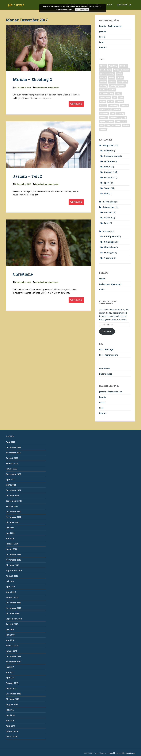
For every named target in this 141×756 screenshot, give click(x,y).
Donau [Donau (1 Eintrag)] (111, 78)
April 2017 (10, 677)
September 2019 (14, 570)
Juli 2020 (10, 527)
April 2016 (10, 726)
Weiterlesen (76, 104)
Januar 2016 (11, 736)
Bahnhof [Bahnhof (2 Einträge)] (123, 66)
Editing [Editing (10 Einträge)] (120, 78)
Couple (107, 150)
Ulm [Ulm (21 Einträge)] (102, 125)
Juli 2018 (10, 629)
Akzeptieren (82, 9)
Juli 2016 (10, 709)
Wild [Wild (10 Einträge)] (108, 125)
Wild (106, 193)
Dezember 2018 (13, 602)
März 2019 (11, 592)
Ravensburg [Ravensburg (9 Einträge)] (105, 110)
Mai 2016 (10, 720)
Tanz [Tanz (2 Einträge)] (118, 121)
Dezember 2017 (13, 656)
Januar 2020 (11, 549)
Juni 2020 (10, 533)
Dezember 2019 (13, 554)
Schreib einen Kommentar (47, 87)
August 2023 (12, 458)
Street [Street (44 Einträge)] (110, 121)
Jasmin (102, 31)
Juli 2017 (10, 667)
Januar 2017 (11, 688)
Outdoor (108, 172)
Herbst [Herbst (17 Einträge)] (112, 90)
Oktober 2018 (12, 613)
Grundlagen (110, 242)
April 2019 (10, 586)
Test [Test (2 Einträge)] (124, 121)
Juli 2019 (10, 581)
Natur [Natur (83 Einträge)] (110, 102)
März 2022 (11, 484)
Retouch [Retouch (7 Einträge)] (116, 110)
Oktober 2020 (12, 522)
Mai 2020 (10, 538)
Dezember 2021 (13, 490)
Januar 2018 (11, 651)
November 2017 (13, 661)
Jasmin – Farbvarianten (110, 26)
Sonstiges (109, 252)
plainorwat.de (124, 5)
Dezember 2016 (13, 693)
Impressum (104, 368)
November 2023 (13, 452)
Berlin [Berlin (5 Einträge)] (116, 70)
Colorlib (112, 753)
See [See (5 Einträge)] (112, 113)
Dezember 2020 (13, 511)
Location (108, 161)
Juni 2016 (10, 715)
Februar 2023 (12, 463)
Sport (106, 182)
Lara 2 (102, 36)
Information (109, 201)
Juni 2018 (10, 634)
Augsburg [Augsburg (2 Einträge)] (113, 66)
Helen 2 (102, 47)
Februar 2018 (12, 645)
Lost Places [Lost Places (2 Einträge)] (105, 98)
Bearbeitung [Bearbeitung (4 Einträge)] (105, 70)
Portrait (108, 177)
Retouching (108, 207)
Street (107, 188)
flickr (101, 289)
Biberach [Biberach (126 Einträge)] (125, 70)
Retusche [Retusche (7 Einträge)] (104, 113)
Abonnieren (107, 331)
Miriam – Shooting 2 (32, 79)
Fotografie (108, 145)
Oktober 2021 (12, 495)
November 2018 (13, 608)
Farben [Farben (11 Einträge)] (103, 82)
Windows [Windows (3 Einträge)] (116, 125)
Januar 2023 (11, 468)
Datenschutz (105, 374)
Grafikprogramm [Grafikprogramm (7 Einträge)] (117, 86)
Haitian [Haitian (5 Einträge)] (103, 90)
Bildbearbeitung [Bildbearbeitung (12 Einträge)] (107, 74)
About (110, 5)
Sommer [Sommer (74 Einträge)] (103, 117)
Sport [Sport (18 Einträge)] (102, 121)
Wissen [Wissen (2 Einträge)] (103, 129)
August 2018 (12, 624)
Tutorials (108, 258)
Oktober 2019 (12, 565)
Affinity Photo (111, 236)
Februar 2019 (12, 597)
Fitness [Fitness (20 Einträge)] (112, 82)
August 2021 (12, 506)
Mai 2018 (10, 640)
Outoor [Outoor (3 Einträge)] (103, 106)
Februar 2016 (12, 731)
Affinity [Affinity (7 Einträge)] (103, 66)
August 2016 (12, 704)
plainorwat (16, 5)
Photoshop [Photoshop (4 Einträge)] (113, 106)
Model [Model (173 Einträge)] (102, 102)
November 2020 (13, 517)
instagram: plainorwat (110, 284)
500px (102, 278)
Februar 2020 (12, 543)
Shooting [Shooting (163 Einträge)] (120, 113)
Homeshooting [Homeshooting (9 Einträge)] (106, 94)
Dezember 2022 (13, 474)
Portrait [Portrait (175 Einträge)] (124, 106)
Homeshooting (111, 156)
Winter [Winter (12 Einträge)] (126, 125)
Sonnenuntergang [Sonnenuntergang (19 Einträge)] (118, 117)
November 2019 (13, 559)
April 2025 (10, 442)
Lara (101, 42)
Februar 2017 (12, 683)
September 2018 (14, 618)
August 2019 (12, 576)
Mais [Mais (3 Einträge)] (121, 98)
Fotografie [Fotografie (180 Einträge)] (122, 82)
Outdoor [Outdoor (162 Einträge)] (119, 102)
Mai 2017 (10, 672)
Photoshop (109, 247)
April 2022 (10, 479)
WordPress (130, 753)
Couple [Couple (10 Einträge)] (103, 78)
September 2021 (14, 501)
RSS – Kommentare (108, 355)
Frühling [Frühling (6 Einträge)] (103, 86)
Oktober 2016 (12, 699)
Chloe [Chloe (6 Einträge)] (119, 74)
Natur (107, 166)
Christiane (23, 274)
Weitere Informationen (64, 9)
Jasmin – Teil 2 (27, 176)
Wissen (106, 231)
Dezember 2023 (13, 447)
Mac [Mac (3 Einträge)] (114, 98)
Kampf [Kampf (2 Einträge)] (118, 94)
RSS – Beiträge (106, 349)
